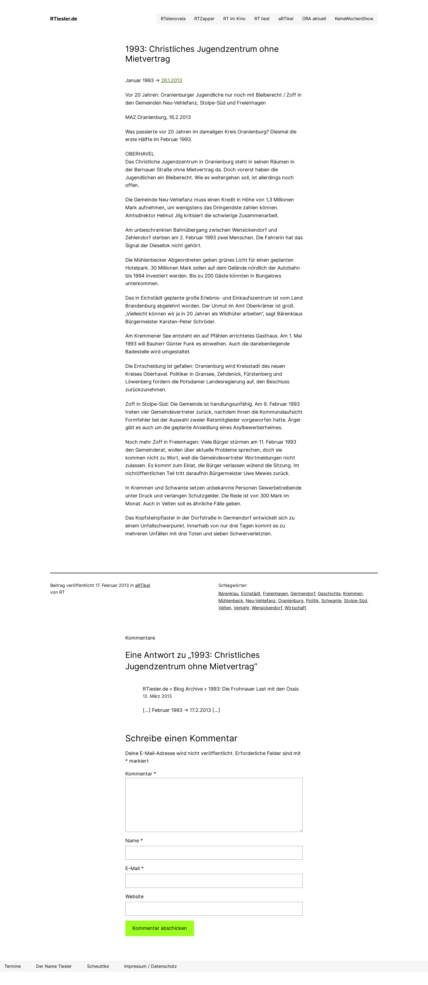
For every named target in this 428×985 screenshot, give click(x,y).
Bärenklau (228, 593)
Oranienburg (291, 600)
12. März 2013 (157, 696)
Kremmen (352, 593)
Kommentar (140, 774)
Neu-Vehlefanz (261, 600)
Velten (224, 607)
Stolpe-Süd (355, 600)
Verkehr (241, 607)
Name (134, 840)
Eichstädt (250, 593)
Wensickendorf (267, 607)
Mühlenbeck (230, 600)
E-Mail (134, 868)
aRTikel (142, 585)
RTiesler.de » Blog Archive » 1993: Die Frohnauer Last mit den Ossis (221, 689)
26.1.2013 (171, 80)
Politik (312, 600)
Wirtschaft (295, 607)
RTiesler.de (63, 19)
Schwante (331, 600)
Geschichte (329, 593)
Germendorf (302, 593)
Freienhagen (275, 593)
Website (134, 896)
